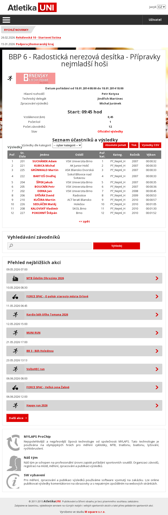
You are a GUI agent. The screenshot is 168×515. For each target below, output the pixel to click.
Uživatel (155, 20)
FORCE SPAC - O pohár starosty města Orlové (57, 296)
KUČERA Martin (44, 200)
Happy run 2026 (36, 405)
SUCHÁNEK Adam (44, 161)
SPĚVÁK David (44, 195)
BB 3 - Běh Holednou (40, 351)
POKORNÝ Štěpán (44, 213)
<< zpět (84, 221)
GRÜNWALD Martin (44, 170)
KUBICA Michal (44, 166)
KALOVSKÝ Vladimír (44, 208)
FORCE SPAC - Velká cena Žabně (47, 387)
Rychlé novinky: (16, 30)
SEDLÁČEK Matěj (44, 204)
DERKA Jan (44, 191)
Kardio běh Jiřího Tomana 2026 (47, 314)
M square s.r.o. (95, 512)
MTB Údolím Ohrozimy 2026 (45, 278)
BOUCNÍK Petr (45, 187)
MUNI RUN (33, 333)
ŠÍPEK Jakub (44, 182)
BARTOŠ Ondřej (44, 176)
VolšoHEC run (35, 369)
